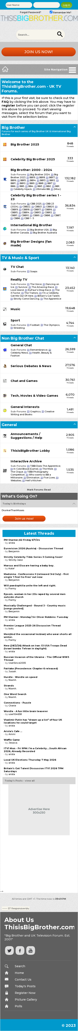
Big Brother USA (39, 229)
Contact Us (23, 979)
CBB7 (57, 215)
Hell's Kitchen (33, 480)
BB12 (52, 180)
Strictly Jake (16, 559)
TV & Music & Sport (20, 258)
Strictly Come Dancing (26, 298)
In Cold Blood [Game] (26, 468)
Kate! (12, 568)
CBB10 (25, 215)
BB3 (39, 186)
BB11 (13, 183)
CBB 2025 (35, 203)
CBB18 (25, 209)
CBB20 (50, 206)
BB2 (48, 186)
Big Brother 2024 (40, 174)
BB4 (30, 186)
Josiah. (12, 671)
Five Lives (49, 477)
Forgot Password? (30, 12)
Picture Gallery (26, 999)
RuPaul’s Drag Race (39, 289)
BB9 (32, 183)
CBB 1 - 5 (29, 218)
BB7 (49, 183)
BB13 (42, 180)
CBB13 (37, 212)
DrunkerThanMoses (13, 510)
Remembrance (38, 349)
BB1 (57, 186)
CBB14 (25, 212)
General (9, 425)
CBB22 (26, 206)
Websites (16, 480)
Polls (18, 1006)
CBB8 (46, 215)
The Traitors (31, 292)
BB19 (32, 177)
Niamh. (13, 680)
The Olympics (51, 325)
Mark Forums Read (39, 489)
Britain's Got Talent (48, 295)
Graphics (35, 411)
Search (20, 966)
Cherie (12, 705)
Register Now (25, 993)
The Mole (47, 468)
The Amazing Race (43, 287)
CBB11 (14, 215)
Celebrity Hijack (23, 189)
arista (12, 542)
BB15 (23, 180)
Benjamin (14, 551)
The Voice (36, 284)
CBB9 (36, 215)
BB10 (22, 183)
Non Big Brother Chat (23, 338)
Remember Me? (60, 12)
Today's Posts (25, 986)
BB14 (33, 180)
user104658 (15, 714)
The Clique (17, 471)
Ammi (12, 734)
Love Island (17, 289)
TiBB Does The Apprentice (45, 465)
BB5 (22, 186)
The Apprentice (52, 298)
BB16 (13, 180)
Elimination (33, 477)
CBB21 (38, 206)
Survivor (22, 287)
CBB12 (48, 212)
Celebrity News (19, 352)
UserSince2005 (17, 662)
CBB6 (17, 218)
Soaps (33, 271)
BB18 (42, 177)
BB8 (40, 183)
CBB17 (37, 209)
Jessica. (13, 742)
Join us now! (38, 52)
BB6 (13, 186)
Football (35, 325)
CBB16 (48, 209)
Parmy (12, 588)
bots (11, 628)
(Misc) (57, 189)
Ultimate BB (43, 189)
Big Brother (13, 127)
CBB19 (14, 209)
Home (19, 973)
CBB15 (14, 212)
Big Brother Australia (45, 232)
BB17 (51, 177)
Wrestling (19, 327)
